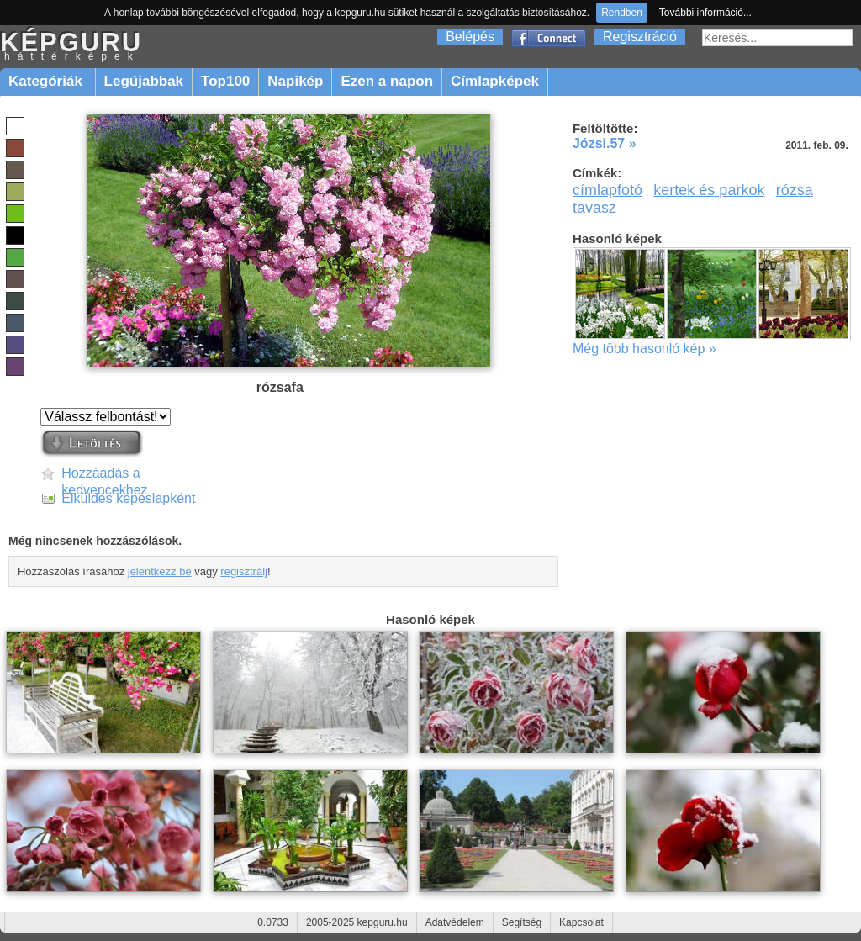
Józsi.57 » (605, 143)
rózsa (794, 190)
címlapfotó (607, 190)
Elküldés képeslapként (128, 498)
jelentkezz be (160, 571)
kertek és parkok (708, 190)
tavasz (594, 207)
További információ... (705, 13)
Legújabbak (143, 81)
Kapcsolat (581, 922)
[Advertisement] (714, 491)
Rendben (621, 13)
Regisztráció (640, 36)
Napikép (295, 81)
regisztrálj (243, 571)
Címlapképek (495, 81)
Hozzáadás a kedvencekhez (104, 474)
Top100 (225, 81)
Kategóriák (47, 81)
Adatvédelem (454, 922)
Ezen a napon (387, 81)
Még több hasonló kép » (644, 348)
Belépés (470, 36)
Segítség (521, 922)
